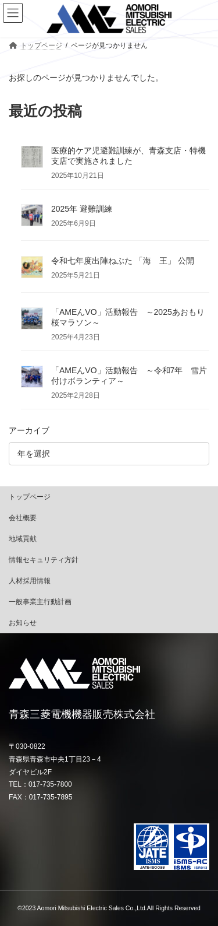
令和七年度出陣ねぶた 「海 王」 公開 (122, 260)
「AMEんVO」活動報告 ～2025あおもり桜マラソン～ (128, 317)
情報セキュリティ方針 (43, 560)
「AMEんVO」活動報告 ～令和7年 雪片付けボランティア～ (129, 375)
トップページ (30, 497)
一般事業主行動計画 (40, 602)
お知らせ (23, 623)
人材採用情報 (30, 581)
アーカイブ (29, 430)
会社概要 (23, 518)
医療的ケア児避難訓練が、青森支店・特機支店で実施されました (128, 156)
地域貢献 (23, 539)
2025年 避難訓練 (81, 209)
